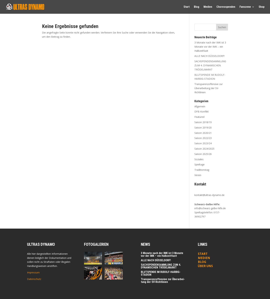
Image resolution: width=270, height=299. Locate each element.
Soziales (199, 159)
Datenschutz (34, 279)
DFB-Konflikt (201, 111)
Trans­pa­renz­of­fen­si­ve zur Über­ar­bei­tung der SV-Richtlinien (208, 88)
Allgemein (199, 106)
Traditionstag (201, 169)
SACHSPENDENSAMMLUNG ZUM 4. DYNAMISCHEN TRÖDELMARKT (210, 65)
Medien (204, 258)
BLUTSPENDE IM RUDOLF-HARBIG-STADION (160, 273)
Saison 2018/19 (203, 122)
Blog (196, 7)
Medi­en (208, 7)
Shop (261, 7)
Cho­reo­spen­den (225, 7)
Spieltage (199, 164)
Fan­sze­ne (245, 7)
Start (187, 7)
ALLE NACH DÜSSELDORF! (209, 56)
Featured (199, 117)
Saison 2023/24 (203, 143)
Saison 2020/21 (203, 132)
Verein (197, 175)
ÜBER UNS (205, 266)
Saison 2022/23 (203, 138)
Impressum (33, 272)
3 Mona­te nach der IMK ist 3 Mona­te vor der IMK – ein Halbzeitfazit (210, 46)
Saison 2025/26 (203, 154)
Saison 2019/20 (203, 127)
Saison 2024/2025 (204, 148)
